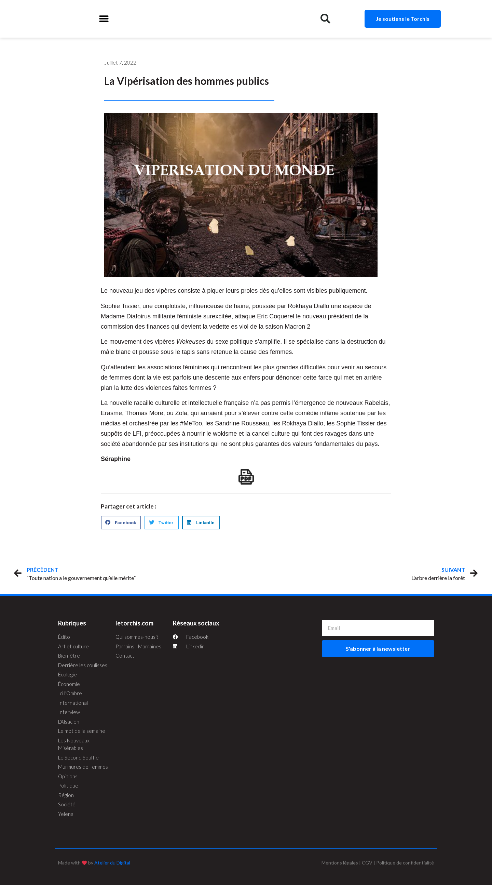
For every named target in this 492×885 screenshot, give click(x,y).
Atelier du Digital (112, 863)
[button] (103, 19)
